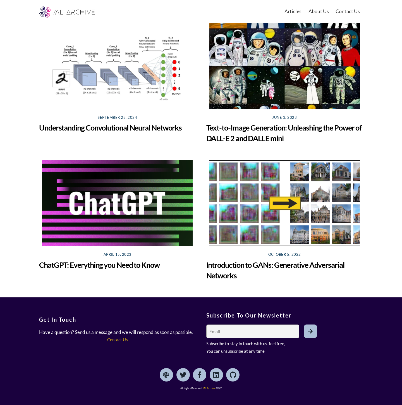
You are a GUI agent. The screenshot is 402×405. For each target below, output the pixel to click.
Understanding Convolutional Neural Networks (110, 127)
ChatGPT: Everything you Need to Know (99, 264)
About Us (318, 11)
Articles (293, 11)
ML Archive (209, 388)
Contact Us (348, 11)
